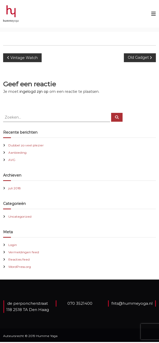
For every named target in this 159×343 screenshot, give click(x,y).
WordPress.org (19, 267)
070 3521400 (79, 303)
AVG (11, 160)
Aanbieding (17, 152)
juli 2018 (14, 188)
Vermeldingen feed (23, 252)
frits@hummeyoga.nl (131, 303)
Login (12, 245)
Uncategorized (19, 216)
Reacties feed (19, 259)
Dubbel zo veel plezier (26, 145)
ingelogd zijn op (34, 91)
